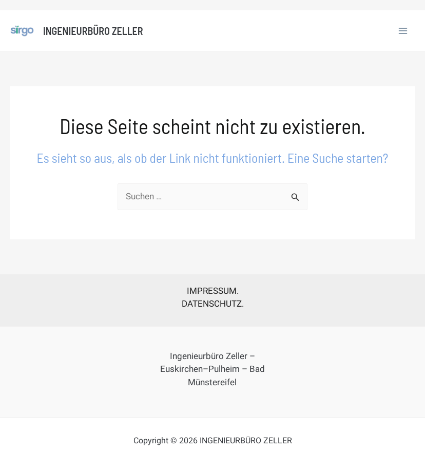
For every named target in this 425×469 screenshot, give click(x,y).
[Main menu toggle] (403, 31)
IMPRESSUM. (213, 291)
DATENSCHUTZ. (213, 303)
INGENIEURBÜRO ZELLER (93, 31)
